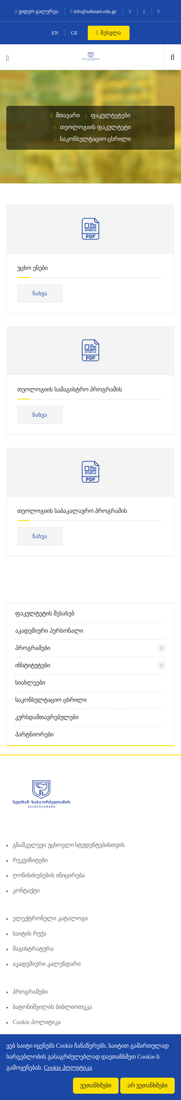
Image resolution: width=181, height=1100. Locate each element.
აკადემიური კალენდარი (47, 964)
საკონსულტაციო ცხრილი (95, 139)
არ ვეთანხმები (147, 1085)
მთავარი (65, 115)
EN (55, 33)
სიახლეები (30, 682)
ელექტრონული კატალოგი (50, 918)
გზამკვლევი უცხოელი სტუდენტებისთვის (68, 845)
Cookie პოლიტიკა (37, 1022)
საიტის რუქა (29, 933)
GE (74, 33)
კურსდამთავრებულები (46, 717)
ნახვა (39, 293)
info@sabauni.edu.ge (93, 11)
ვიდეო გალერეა (36, 11)
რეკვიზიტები (30, 860)
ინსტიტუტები (32, 665)
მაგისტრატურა (33, 949)
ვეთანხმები (95, 1085)
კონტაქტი (26, 890)
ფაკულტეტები (110, 115)
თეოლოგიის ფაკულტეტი (95, 127)
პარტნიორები (34, 734)
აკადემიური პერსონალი (49, 631)
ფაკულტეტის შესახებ (44, 613)
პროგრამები (32, 648)
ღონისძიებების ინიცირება (49, 875)
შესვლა (108, 33)
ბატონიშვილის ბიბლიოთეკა (52, 1007)
